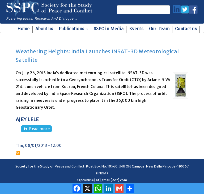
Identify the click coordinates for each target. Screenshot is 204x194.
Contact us (186, 28)
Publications (73, 28)
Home (23, 28)
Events (136, 28)
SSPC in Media (109, 28)
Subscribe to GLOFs (18, 153)
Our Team (159, 28)
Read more (40, 129)
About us (44, 28)
